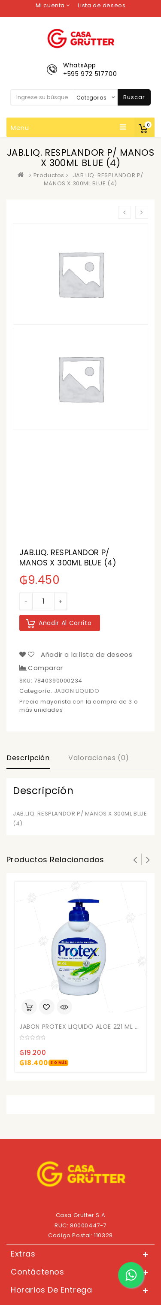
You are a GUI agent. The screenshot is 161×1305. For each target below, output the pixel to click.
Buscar (134, 97)
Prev (135, 859)
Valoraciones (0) (98, 758)
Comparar (45, 668)
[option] (80, 274)
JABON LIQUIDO (77, 691)
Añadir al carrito (65, 623)
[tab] (28, 759)
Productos (48, 175)
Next (148, 859)
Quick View (64, 1007)
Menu (69, 127)
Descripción (28, 758)
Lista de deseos (101, 5)
